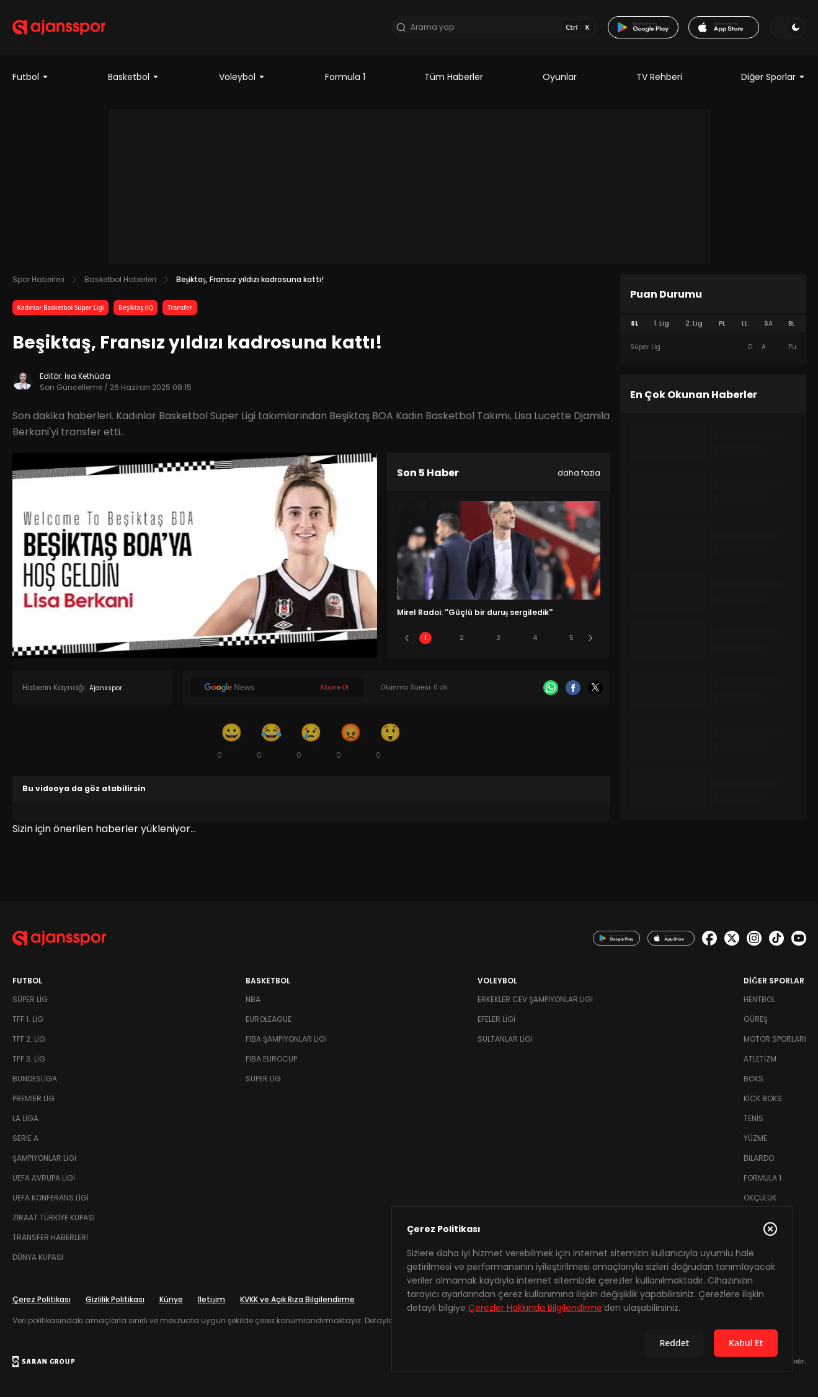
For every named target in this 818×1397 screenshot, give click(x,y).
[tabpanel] (713, 347)
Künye (171, 1299)
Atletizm (760, 1058)
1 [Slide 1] (425, 637)
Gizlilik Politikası (115, 1299)
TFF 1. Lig (27, 1019)
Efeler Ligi (496, 1019)
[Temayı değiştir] (787, 27)
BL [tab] (791, 323)
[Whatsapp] (550, 687)
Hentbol (759, 999)
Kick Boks (763, 1098)
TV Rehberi (659, 77)
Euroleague (268, 1019)
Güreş (756, 1019)
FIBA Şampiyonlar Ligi (286, 1039)
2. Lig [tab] (694, 323)
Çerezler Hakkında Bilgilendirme (535, 1308)
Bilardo (759, 1158)
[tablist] (713, 323)
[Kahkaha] (272, 740)
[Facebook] (573, 687)
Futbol (30, 77)
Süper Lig (30, 999)
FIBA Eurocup (271, 1058)
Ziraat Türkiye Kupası (53, 1217)
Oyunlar (560, 77)
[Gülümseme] (232, 740)
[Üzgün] (311, 740)
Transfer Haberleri (50, 1237)
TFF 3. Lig (28, 1058)
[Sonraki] (590, 638)
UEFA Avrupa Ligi (43, 1178)
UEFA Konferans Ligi (50, 1197)
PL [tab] (722, 323)
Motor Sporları (775, 1039)
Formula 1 (345, 77)
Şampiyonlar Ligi (44, 1158)
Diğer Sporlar (773, 77)
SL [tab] (634, 323)
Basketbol (133, 77)
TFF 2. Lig (28, 1039)
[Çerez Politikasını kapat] (770, 1229)
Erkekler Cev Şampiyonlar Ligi (535, 999)
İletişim (212, 1299)
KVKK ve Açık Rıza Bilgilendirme (297, 1299)
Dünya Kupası (37, 1257)
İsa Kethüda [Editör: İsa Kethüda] (87, 376)
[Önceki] (407, 638)
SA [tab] (768, 323)
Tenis (753, 1118)
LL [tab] (745, 323)
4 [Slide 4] (535, 637)
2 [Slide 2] (462, 637)
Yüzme (755, 1138)
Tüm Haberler (453, 77)
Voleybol (242, 77)
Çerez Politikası (41, 1299)
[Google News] (276, 688)
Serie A (25, 1138)
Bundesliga (34, 1078)
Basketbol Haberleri (120, 279)
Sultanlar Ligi (505, 1039)
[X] (595, 687)
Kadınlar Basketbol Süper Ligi (60, 307)
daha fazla (579, 473)
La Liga (25, 1118)
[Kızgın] (351, 740)
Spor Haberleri (38, 279)
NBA (253, 999)
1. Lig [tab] (661, 323)
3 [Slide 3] (498, 637)
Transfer (179, 307)
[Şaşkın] (391, 740)
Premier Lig (33, 1098)
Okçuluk (760, 1197)
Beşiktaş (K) (135, 307)
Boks (753, 1078)
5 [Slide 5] (571, 637)
